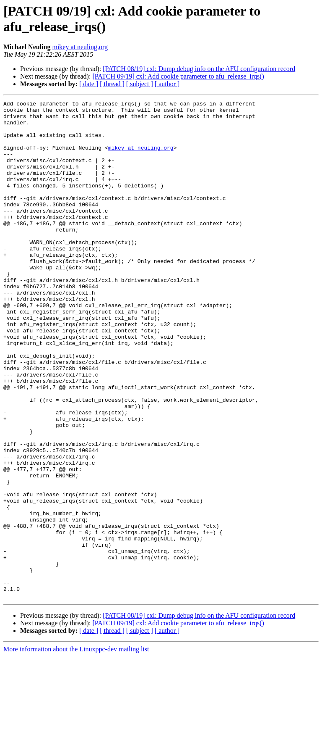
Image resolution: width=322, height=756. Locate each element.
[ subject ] (139, 83)
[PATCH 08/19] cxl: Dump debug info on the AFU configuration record (199, 68)
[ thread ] (112, 83)
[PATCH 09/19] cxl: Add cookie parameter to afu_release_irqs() (178, 76)
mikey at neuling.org (80, 46)
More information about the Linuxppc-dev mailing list (76, 748)
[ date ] (88, 83)
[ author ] (167, 83)
